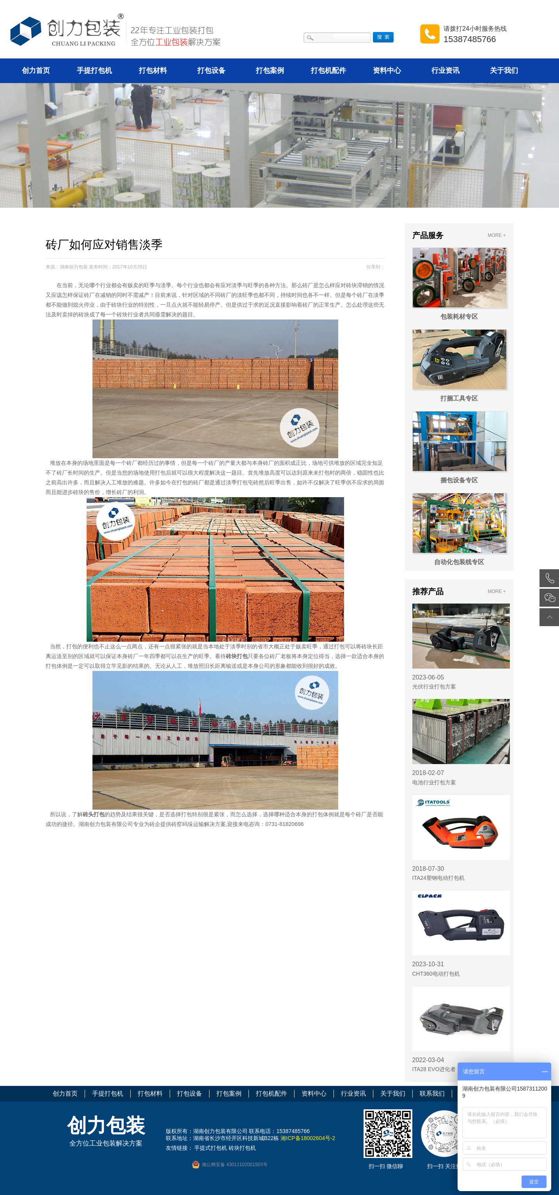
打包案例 (270, 70)
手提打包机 (94, 70)
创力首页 (36, 70)
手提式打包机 (210, 1148)
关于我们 (504, 70)
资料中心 (387, 70)
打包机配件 (328, 70)
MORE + (497, 235)
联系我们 (432, 1093)
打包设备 (211, 70)
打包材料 (153, 70)
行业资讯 (445, 70)
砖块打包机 (242, 1148)
